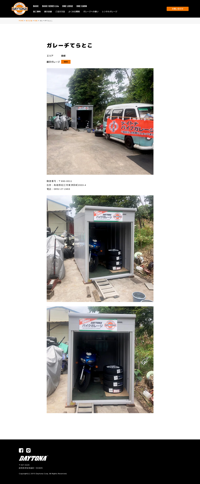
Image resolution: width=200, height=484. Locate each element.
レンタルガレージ (109, 11)
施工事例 (37, 11)
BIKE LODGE (67, 6)
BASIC (36, 6)
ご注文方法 (60, 11)
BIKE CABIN (82, 6)
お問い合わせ (177, 8)
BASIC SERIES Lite (50, 6)
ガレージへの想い (90, 11)
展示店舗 (48, 11)
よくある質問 (74, 11)
